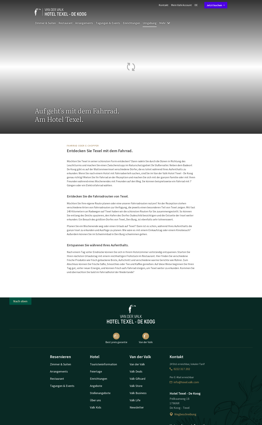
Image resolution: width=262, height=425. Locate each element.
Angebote (96, 386)
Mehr (164, 23)
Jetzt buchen (216, 5)
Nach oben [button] (20, 301)
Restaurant (65, 23)
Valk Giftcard (137, 379)
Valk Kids (95, 407)
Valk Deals (136, 371)
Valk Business (138, 393)
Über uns (95, 400)
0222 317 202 (180, 369)
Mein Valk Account (181, 5)
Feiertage (96, 371)
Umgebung (150, 23)
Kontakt (163, 5)
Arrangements (84, 23)
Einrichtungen (131, 23)
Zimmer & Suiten (45, 23)
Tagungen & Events (108, 23)
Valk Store (136, 386)
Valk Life (135, 400)
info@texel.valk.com (184, 382)
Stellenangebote (100, 393)
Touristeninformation (103, 364)
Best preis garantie (116, 338)
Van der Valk (146, 338)
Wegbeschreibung (183, 414)
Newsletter (137, 407)
